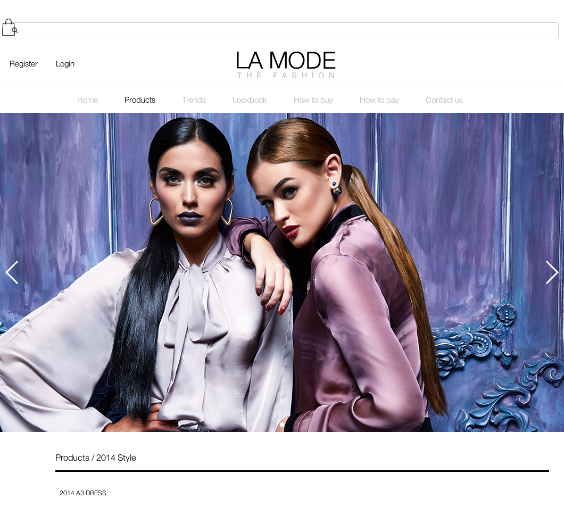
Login (65, 63)
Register (24, 63)
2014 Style (116, 457)
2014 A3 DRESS (83, 493)
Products (72, 457)
